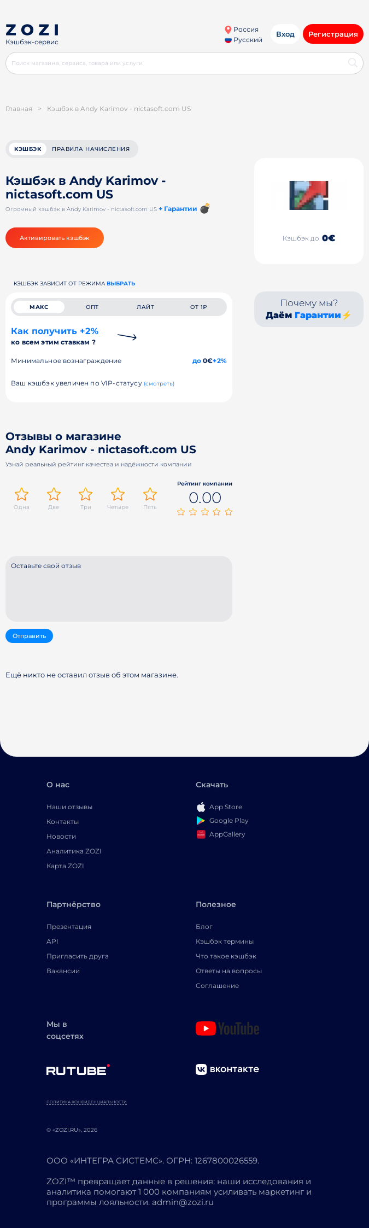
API (52, 941)
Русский (243, 39)
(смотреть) (159, 383)
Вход (285, 34)
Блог (204, 926)
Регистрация (333, 34)
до (196, 360)
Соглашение (217, 985)
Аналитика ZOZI (74, 851)
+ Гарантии (178, 208)
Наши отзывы (69, 807)
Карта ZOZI (65, 866)
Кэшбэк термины (225, 941)
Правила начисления (91, 149)
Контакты (62, 821)
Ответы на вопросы (229, 971)
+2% (220, 360)
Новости (61, 836)
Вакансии (63, 971)
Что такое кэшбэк (226, 956)
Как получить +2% (54, 336)
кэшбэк (27, 149)
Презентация (68, 926)
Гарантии (318, 315)
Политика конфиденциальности (86, 1102)
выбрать (121, 283)
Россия (241, 29)
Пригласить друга (77, 956)
